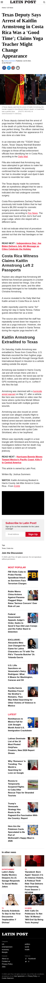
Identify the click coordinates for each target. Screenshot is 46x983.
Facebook (32, 959)
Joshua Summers (10, 61)
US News (10, 8)
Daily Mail (23, 156)
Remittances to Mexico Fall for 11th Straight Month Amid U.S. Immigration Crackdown (20, 725)
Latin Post (23, 2)
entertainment (7, 947)
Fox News (33, 213)
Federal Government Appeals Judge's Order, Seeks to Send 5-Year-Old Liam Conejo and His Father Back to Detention (22, 623)
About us (5, 959)
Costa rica (10, 548)
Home (4, 8)
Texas (4, 548)
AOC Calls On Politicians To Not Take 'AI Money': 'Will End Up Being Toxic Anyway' (34, 917)
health (27, 950)
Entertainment (8, 869)
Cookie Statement (7, 978)
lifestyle (5, 952)
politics (27, 944)
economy (5, 950)
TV (26, 869)
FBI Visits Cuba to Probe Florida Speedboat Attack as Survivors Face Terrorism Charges (17, 578)
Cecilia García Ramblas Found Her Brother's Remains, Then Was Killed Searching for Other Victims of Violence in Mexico (22, 697)
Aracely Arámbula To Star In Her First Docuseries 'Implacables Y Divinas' (11, 917)
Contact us (6, 961)
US (3, 944)
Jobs (4, 967)
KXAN (17, 486)
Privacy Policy (7, 964)
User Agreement (19, 976)
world (27, 947)
